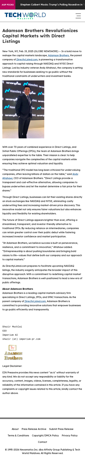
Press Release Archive (34, 429)
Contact (42, 441)
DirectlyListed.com (27, 59)
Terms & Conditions (18, 435)
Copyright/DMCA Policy (45, 435)
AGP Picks (8, 4)
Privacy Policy (70, 435)
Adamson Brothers (58, 55)
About (15, 429)
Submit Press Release (61, 429)
